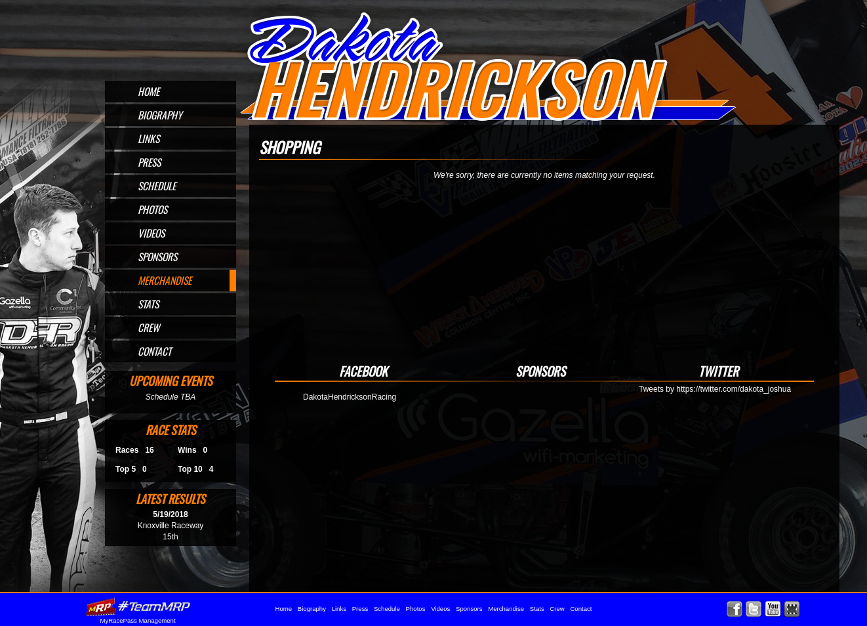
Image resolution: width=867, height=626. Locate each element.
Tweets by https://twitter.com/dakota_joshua (715, 389)
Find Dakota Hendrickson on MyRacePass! (792, 609)
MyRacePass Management (137, 620)
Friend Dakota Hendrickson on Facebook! (735, 609)
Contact (154, 351)
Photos (152, 209)
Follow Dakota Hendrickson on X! (754, 609)
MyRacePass (138, 606)
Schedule (157, 186)
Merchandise (165, 280)
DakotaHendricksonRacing (349, 397)
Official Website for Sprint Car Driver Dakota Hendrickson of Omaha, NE (487, 67)
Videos (151, 233)
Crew (148, 327)
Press (149, 162)
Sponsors (157, 256)
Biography (160, 115)
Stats (148, 304)
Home (148, 91)
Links (148, 138)
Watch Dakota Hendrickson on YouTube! (773, 609)
